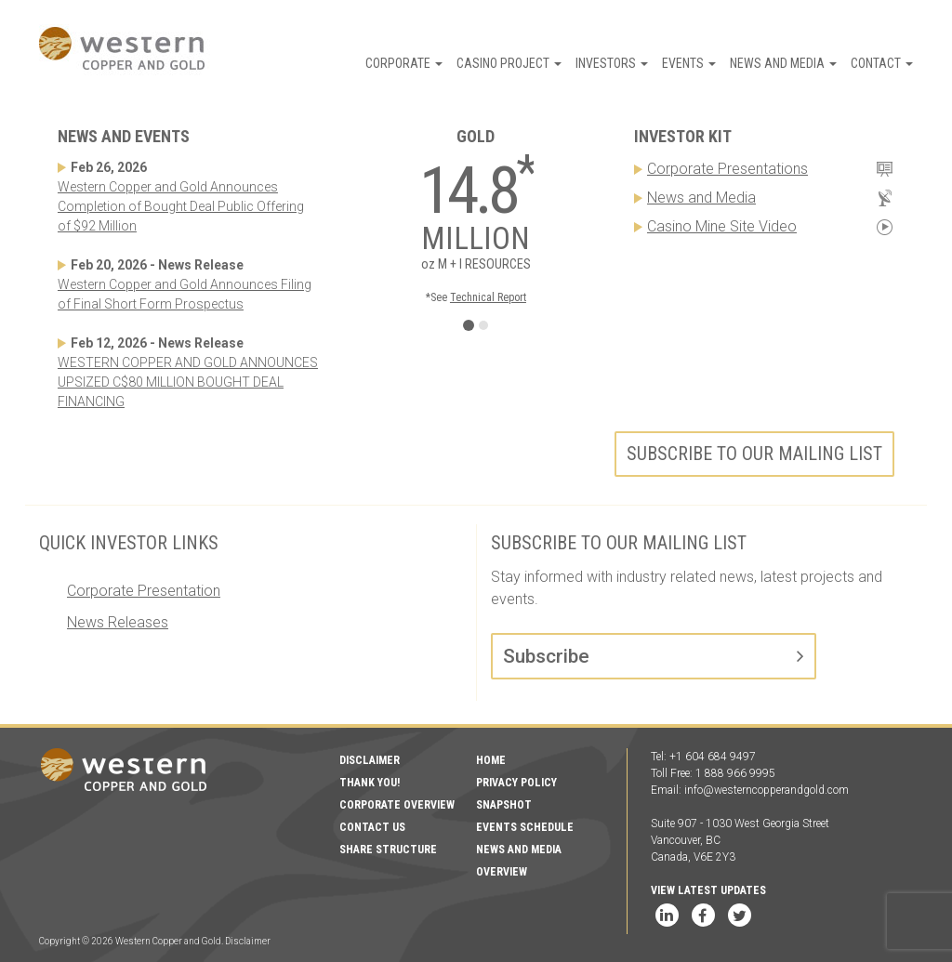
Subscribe (546, 656)
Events (689, 63)
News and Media (783, 63)
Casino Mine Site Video (722, 226)
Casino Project (509, 63)
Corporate (404, 63)
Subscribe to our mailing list (754, 453)
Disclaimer (369, 760)
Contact (882, 63)
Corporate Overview (397, 804)
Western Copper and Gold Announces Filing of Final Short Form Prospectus (184, 294)
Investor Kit (683, 136)
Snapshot (504, 804)
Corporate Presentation (143, 591)
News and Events (124, 136)
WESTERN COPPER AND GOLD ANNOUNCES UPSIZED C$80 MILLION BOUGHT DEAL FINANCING (188, 382)
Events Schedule (525, 827)
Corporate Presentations (727, 169)
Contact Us (372, 827)
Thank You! (369, 782)
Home (491, 760)
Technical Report (488, 297)
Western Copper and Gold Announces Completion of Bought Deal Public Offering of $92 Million (181, 206)
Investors (611, 63)
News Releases (117, 622)
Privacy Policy (516, 782)
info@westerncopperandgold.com (766, 790)
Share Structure (388, 849)
